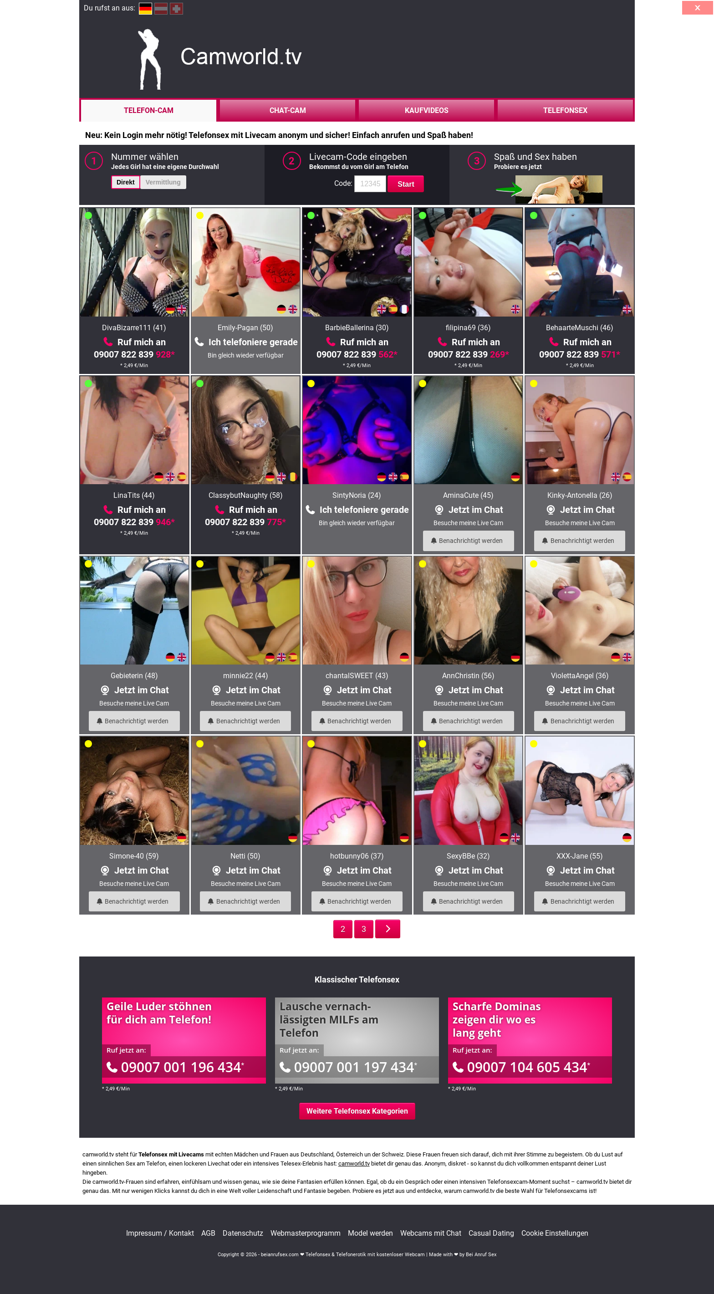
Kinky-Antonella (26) (579, 495)
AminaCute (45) (468, 495)
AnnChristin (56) (468, 675)
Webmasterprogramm (305, 1233)
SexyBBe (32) (468, 856)
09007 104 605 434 (521, 1067)
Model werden (370, 1233)
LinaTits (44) (134, 495)
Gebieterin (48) (134, 675)
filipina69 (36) (468, 327)
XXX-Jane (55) (579, 856)
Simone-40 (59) (134, 856)
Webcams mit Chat (430, 1233)
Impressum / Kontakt (160, 1233)
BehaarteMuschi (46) (579, 327)
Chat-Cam (288, 110)
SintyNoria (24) (356, 495)
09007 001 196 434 (175, 1067)
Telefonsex (565, 110)
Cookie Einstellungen (554, 1233)
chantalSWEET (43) (357, 675)
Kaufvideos (427, 110)
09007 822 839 (134, 354)
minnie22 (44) (245, 675)
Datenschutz (243, 1233)
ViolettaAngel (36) (580, 675)
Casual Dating (491, 1233)
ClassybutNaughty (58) (246, 495)
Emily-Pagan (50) (245, 327)
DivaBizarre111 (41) (134, 327)
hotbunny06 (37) (357, 856)
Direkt (126, 182)
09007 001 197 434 (348, 1067)
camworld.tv (354, 1163)
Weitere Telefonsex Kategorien (357, 1111)
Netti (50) (245, 856)
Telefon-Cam (148, 110)
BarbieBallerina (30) (357, 327)
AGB (208, 1233)
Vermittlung (163, 182)
